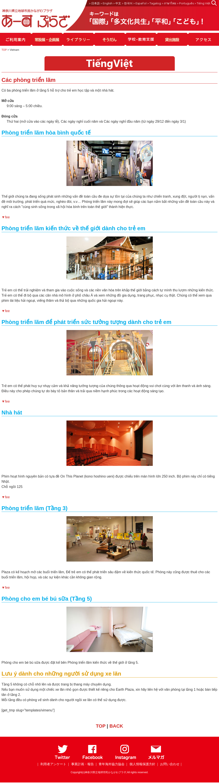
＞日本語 (94, 3)
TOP (4, 49)
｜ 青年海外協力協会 (109, 764)
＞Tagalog (154, 3)
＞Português (185, 3)
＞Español (140, 3)
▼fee (6, 217)
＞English (106, 3)
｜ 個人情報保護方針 (140, 764)
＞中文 (117, 3)
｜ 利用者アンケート (51, 764)
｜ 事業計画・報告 (80, 764)
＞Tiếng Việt (202, 3)
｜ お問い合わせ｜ (169, 764)
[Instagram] (125, 759)
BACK (116, 726)
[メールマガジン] (156, 759)
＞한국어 (126, 3)
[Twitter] (62, 759)
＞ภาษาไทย (168, 3)
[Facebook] (93, 759)
